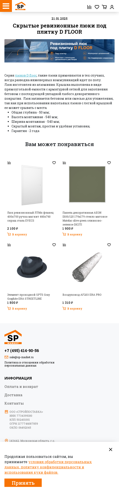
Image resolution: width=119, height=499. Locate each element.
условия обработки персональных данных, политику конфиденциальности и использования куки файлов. (48, 467)
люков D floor (26, 75)
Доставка (13, 395)
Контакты (14, 403)
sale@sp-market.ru (21, 357)
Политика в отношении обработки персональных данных (29, 364)
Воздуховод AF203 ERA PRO (81, 294)
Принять (23, 483)
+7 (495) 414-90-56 (21, 350)
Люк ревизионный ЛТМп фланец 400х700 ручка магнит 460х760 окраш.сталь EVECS (30, 216)
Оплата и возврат (21, 386)
